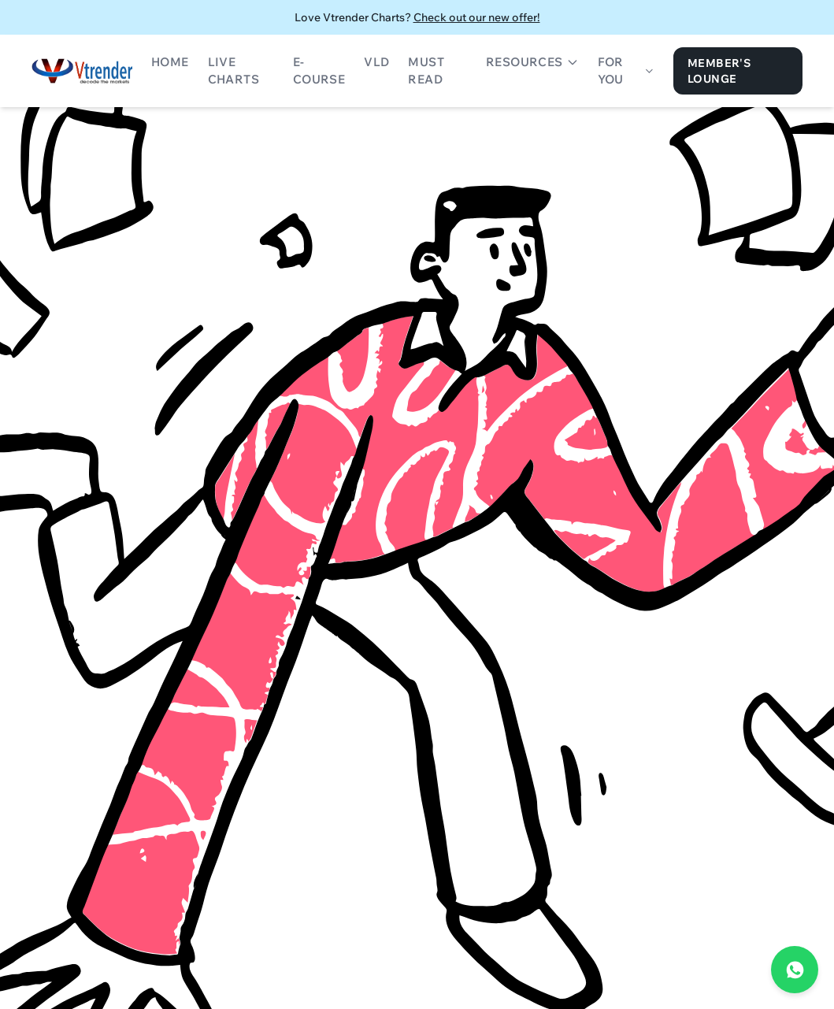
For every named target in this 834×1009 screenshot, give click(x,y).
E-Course (319, 70)
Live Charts (233, 70)
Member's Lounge (719, 71)
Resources (532, 61)
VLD (376, 61)
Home (170, 61)
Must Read (426, 70)
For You (626, 70)
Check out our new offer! (476, 17)
